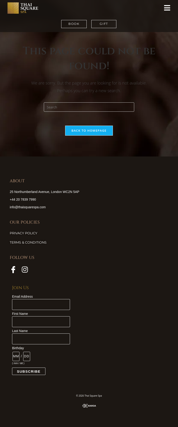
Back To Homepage (88, 130)
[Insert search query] (89, 107)
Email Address (22, 296)
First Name (20, 314)
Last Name (20, 331)
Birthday (18, 348)
